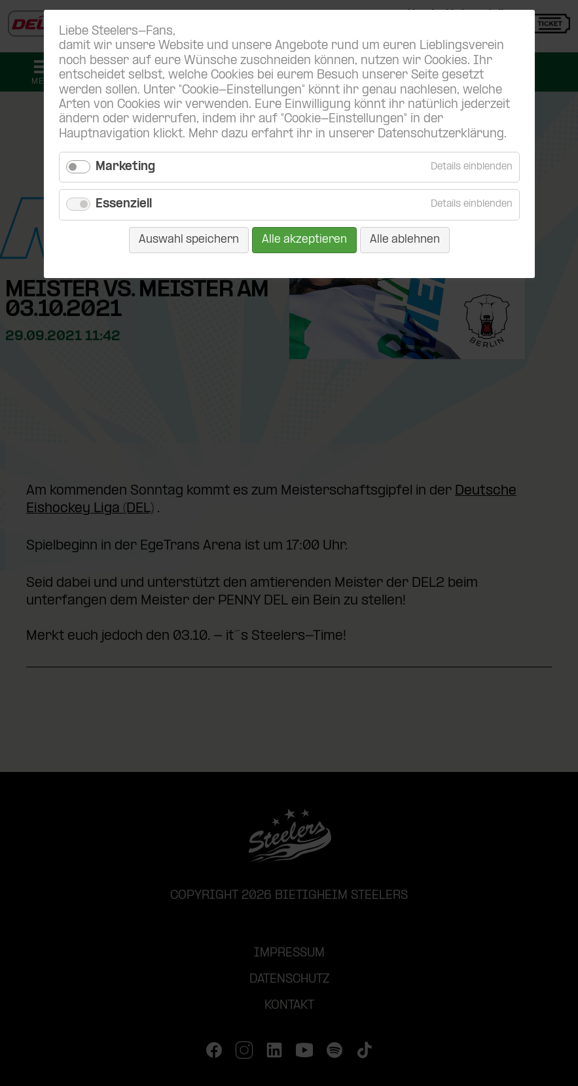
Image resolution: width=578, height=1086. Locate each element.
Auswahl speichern (189, 240)
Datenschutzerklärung (441, 134)
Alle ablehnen (405, 240)
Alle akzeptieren (304, 240)
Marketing (125, 167)
